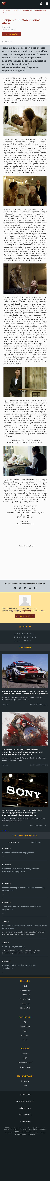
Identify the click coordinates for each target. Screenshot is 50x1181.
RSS (25, 1085)
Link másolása (11, 34)
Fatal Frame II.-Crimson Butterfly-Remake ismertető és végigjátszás (20, 870)
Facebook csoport (25, 1063)
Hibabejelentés (25, 1115)
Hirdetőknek (25, 1121)
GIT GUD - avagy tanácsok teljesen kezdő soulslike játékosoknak (24, 926)
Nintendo (25, 1035)
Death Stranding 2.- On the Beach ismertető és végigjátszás (23, 889)
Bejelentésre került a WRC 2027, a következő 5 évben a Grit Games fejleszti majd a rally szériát (25, 692)
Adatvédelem (25, 1108)
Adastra (5, 922)
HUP (25, 1058)
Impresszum (25, 1094)
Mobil (25, 1040)
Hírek (25, 986)
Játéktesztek (25, 990)
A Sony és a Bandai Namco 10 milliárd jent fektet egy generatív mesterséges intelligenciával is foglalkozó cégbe (22, 812)
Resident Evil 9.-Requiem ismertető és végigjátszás (19, 966)
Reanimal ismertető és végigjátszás (18, 853)
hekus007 (6, 849)
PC (25, 1022)
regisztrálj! (26, 611)
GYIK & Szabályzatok (25, 1101)
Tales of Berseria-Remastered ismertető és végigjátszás (21, 908)
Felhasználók (25, 999)
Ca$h (8, 27)
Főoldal (6, 10)
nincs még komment (39, 704)
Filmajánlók (25, 995)
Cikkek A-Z (25, 1004)
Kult (16, 10)
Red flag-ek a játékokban (13, 947)
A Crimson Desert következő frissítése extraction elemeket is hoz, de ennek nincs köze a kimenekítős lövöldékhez (22, 752)
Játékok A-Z (25, 1008)
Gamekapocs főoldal (4, 3)
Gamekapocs (5, 831)
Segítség (25, 1081)
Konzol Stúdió (25, 1067)
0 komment (7, 42)
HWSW (25, 1054)
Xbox (25, 1031)
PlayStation (25, 1026)
